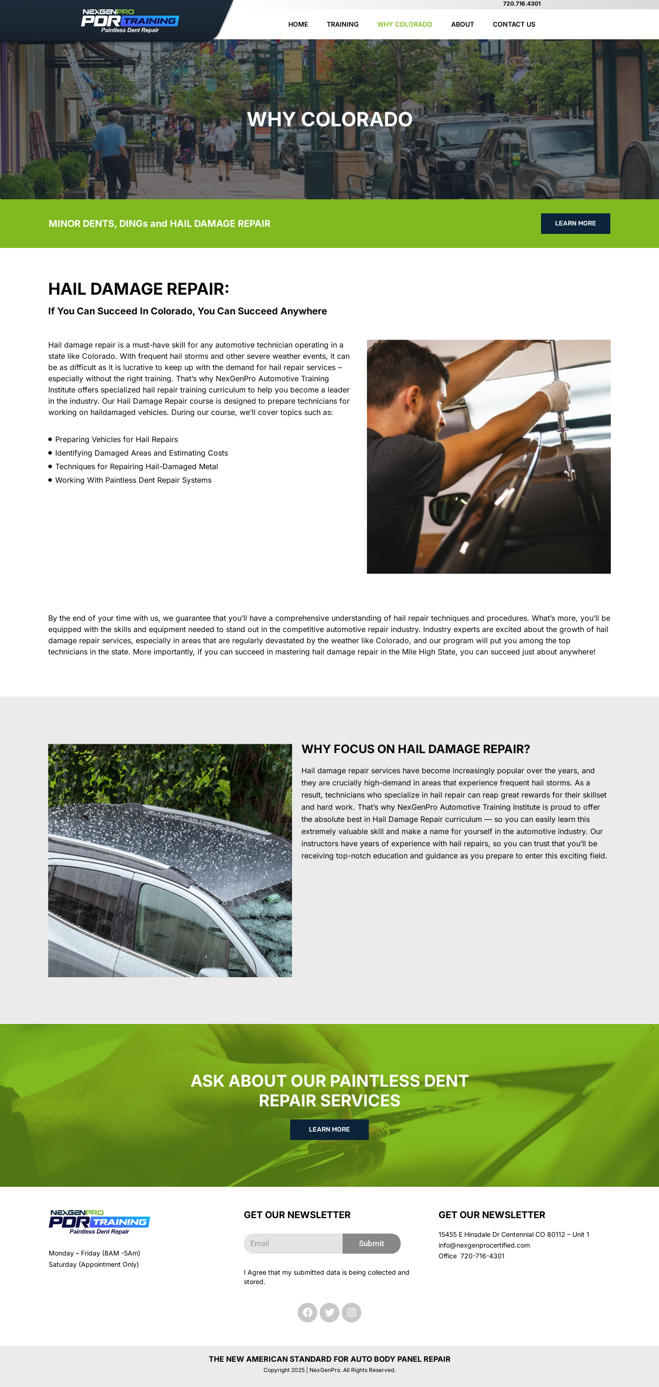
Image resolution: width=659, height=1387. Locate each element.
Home (298, 24)
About (462, 24)
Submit (371, 1243)
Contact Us (514, 24)
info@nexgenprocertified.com (484, 1245)
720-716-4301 (483, 1256)
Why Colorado (404, 24)
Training (343, 24)
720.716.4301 (522, 3)
